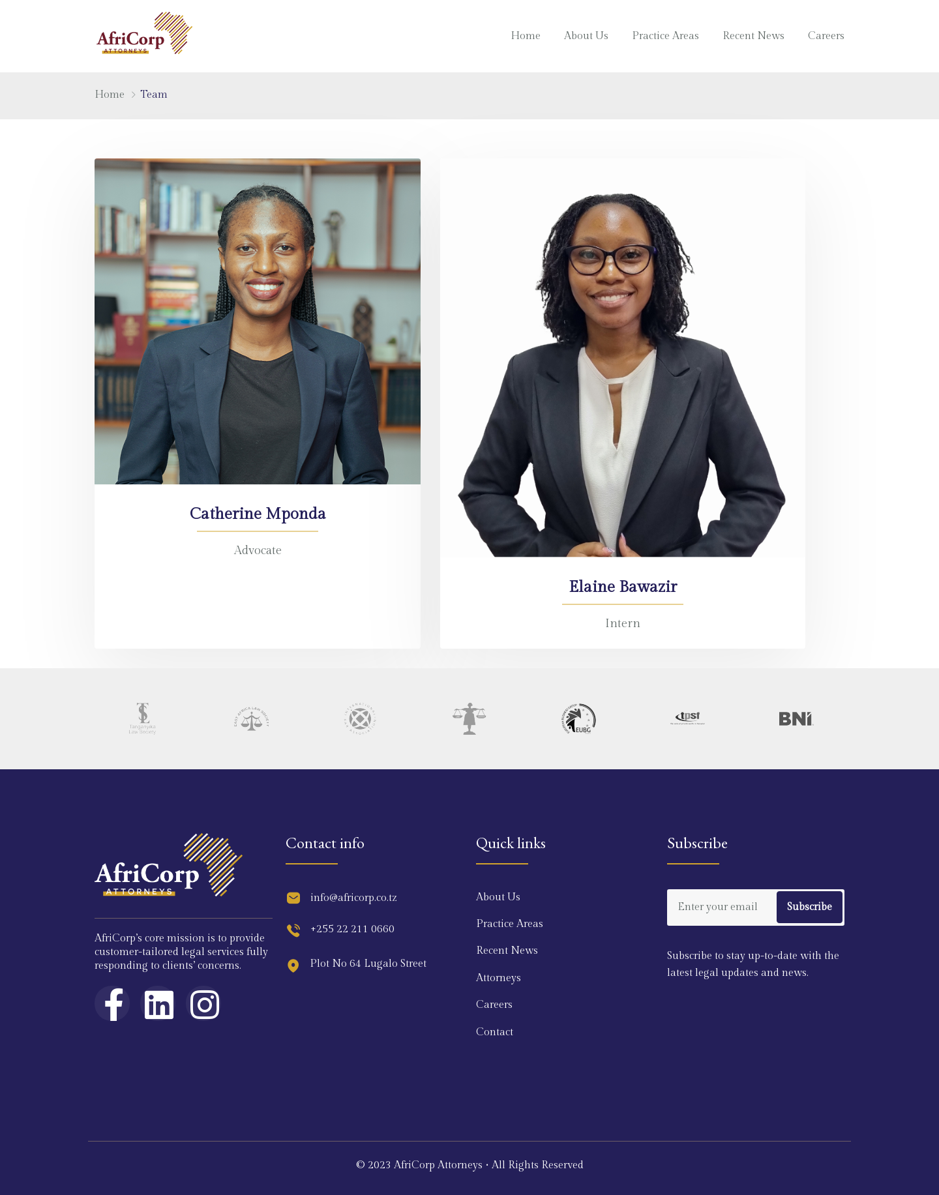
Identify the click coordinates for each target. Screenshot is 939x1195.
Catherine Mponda (258, 514)
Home (526, 36)
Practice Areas (665, 36)
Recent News (753, 36)
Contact (494, 1032)
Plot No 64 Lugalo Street (368, 964)
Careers (826, 36)
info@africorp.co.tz (353, 898)
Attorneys (498, 978)
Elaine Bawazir (623, 587)
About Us (586, 36)
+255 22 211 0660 (352, 929)
